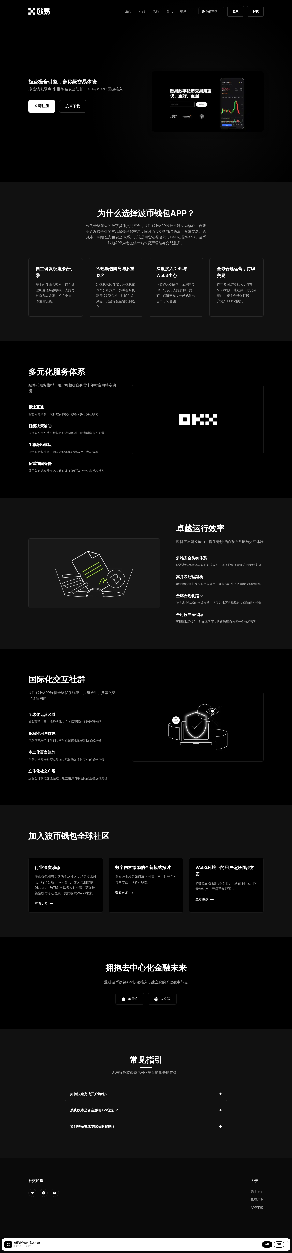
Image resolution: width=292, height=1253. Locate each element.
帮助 (183, 11)
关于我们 (257, 1191)
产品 (142, 11)
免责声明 (257, 1199)
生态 (128, 11)
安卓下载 (72, 106)
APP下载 (257, 1208)
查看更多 (44, 903)
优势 (155, 11)
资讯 (169, 11)
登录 (235, 11)
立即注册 (41, 106)
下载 (255, 11)
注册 (267, 1244)
